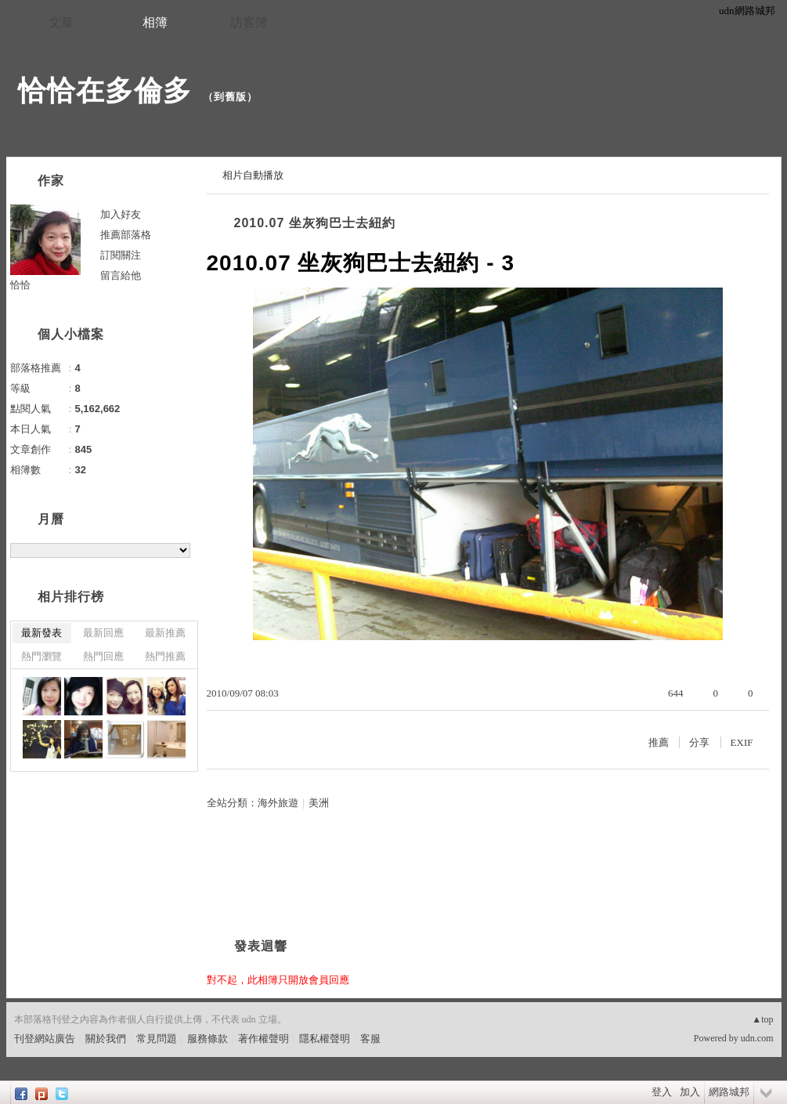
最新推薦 (165, 633)
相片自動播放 (252, 175)
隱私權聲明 (324, 1038)
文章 (61, 22)
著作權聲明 (263, 1038)
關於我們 (105, 1038)
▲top (762, 1019)
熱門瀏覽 (41, 656)
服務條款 (207, 1038)
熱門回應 (103, 656)
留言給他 (120, 275)
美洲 (319, 803)
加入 (690, 1092)
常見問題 (156, 1038)
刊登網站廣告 (44, 1038)
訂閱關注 (120, 255)
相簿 (155, 22)
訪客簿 (249, 22)
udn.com (757, 1038)
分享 (699, 742)
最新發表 (41, 633)
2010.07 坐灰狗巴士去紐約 (314, 223)
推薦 (658, 742)
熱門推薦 (165, 656)
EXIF (742, 742)
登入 (662, 1092)
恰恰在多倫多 (105, 90)
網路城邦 (729, 1092)
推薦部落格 (125, 235)
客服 (370, 1038)
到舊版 (230, 97)
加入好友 (120, 214)
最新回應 (103, 633)
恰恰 (20, 285)
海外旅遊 (278, 803)
